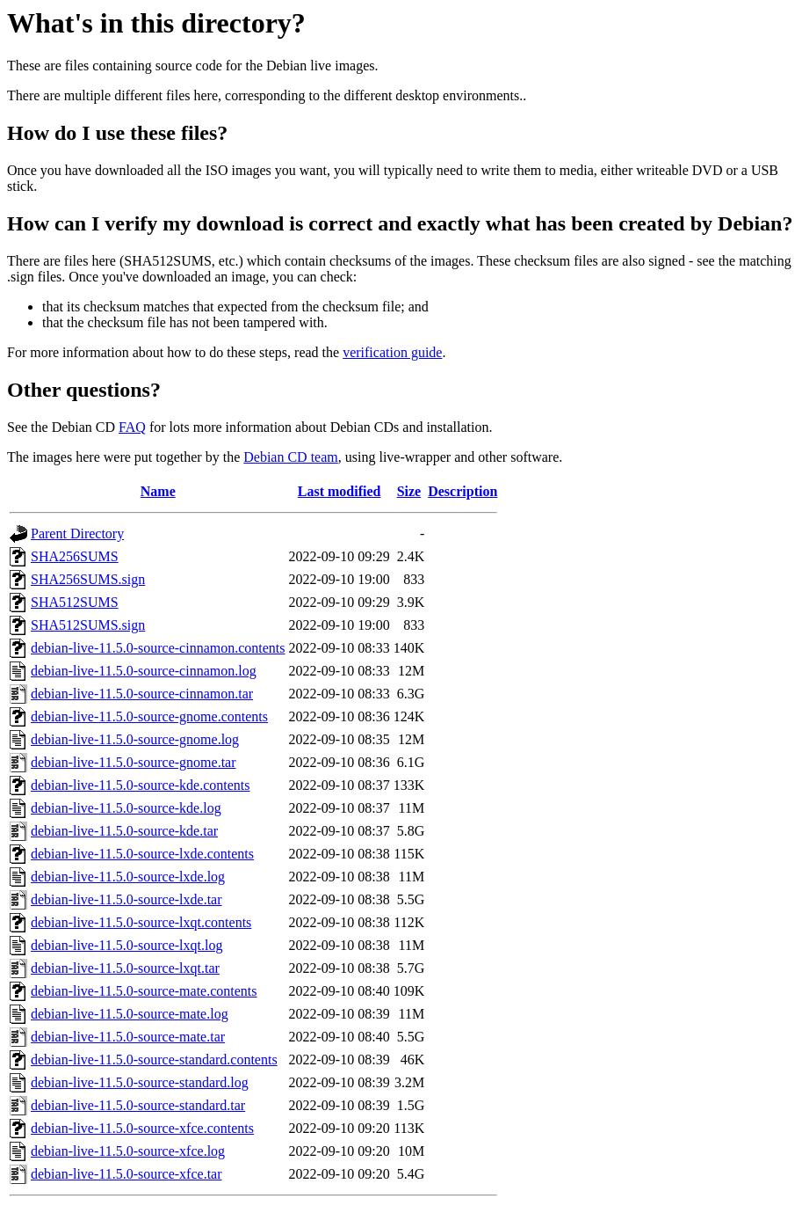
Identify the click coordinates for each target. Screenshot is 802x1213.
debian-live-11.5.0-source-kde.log (126, 807)
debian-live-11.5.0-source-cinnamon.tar (142, 693)
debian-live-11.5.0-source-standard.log (140, 1082)
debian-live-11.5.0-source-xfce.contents (142, 1128)
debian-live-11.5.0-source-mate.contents (144, 990)
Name (158, 491)
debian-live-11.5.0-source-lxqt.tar (125, 968)
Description (462, 491)
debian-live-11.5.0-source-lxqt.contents (141, 922)
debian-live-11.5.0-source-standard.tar (138, 1105)
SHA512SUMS (75, 602)
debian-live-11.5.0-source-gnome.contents (149, 716)
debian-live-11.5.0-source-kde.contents (140, 785)
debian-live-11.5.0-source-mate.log (129, 1013)
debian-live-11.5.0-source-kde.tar (124, 830)
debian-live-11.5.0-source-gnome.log (135, 739)
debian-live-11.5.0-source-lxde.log (128, 876)
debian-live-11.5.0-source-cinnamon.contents (158, 647)
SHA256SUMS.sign (88, 579)
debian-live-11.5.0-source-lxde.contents (142, 853)
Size (409, 491)
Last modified (339, 491)
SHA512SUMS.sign (88, 624)
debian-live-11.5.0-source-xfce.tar (126, 1173)
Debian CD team (290, 456)
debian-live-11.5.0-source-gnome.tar (133, 762)
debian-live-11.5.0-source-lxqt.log (126, 945)
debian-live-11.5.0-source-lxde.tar (126, 899)
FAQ (132, 427)
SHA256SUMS (75, 556)
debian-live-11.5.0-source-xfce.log (128, 1151)
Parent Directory (77, 533)
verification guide (392, 352)
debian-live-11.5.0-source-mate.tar (128, 1036)
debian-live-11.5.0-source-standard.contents (154, 1059)
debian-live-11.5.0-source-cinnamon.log (143, 670)
